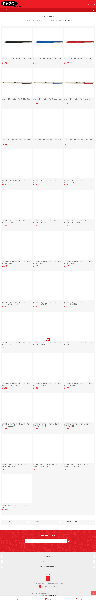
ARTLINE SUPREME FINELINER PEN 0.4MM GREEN (47, 262)
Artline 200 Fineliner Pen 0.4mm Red (78, 58)
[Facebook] (48, 578)
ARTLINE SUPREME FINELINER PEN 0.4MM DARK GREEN (47, 222)
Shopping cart (93, 4)
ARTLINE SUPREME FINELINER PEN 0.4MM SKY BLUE (47, 384)
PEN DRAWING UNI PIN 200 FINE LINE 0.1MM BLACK (15, 466)
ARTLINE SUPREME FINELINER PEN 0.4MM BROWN (16, 222)
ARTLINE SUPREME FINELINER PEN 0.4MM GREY (78, 262)
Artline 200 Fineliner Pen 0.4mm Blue (47, 58)
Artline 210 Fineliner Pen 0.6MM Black (16, 99)
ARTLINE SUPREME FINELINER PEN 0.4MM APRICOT (16, 181)
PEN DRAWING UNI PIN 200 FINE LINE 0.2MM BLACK (46, 466)
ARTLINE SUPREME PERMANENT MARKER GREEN (46, 425)
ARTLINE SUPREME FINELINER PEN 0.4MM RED (78, 344)
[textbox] (46, 10)
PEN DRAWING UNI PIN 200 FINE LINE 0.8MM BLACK (15, 506)
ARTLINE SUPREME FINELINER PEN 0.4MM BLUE (78, 181)
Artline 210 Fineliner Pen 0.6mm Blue (47, 99)
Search (94, 10)
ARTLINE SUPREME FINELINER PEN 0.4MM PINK (16, 344)
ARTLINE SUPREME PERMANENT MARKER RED (77, 425)
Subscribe (69, 541)
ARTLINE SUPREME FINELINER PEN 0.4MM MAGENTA (47, 303)
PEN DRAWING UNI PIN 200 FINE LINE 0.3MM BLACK (77, 466)
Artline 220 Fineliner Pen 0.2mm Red (78, 140)
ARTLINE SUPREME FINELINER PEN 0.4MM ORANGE (78, 303)
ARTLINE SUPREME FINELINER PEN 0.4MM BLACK (47, 181)
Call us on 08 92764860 (49, 586)
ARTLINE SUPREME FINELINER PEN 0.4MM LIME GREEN (16, 303)
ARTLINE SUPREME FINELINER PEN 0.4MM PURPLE (47, 344)
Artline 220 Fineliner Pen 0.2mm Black (16, 140)
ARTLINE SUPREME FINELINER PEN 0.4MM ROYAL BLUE (16, 384)
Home (28, 20)
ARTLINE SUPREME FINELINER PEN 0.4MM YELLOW (16, 425)
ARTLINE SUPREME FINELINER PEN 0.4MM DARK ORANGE (78, 222)
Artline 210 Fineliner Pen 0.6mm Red (78, 99)
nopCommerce (52, 595)
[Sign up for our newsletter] (46, 541)
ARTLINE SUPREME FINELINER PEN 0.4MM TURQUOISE (78, 384)
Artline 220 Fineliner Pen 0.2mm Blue (47, 140)
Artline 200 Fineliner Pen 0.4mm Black (16, 58)
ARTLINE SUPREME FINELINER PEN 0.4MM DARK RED (16, 262)
